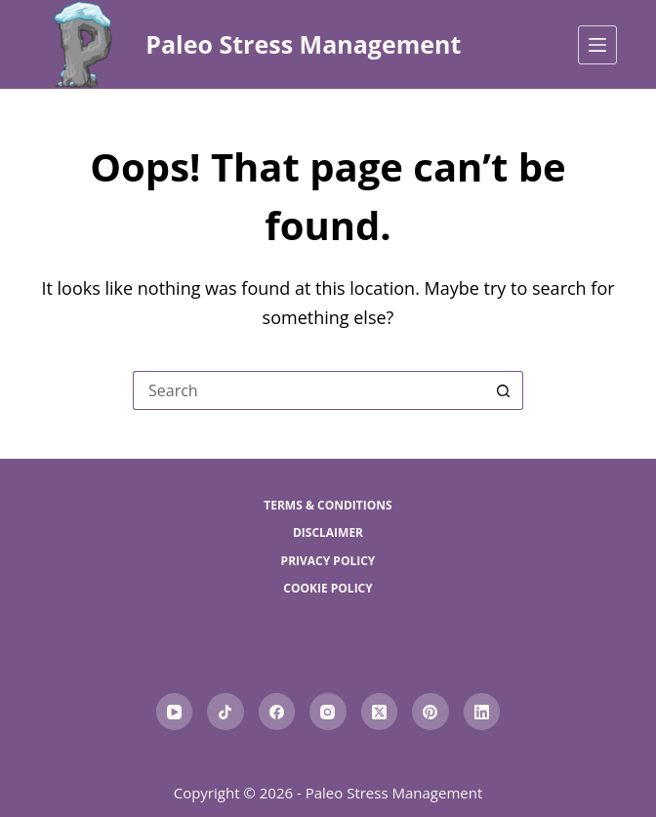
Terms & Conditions (327, 505)
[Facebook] (277, 711)
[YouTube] (174, 711)
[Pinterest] (430, 711)
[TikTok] (225, 711)
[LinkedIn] (482, 711)
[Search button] (503, 390)
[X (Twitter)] (379, 711)
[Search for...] (308, 390)
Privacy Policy (328, 561)
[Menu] (597, 44)
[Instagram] (328, 711)
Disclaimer (328, 533)
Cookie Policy (328, 588)
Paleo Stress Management (303, 44)
